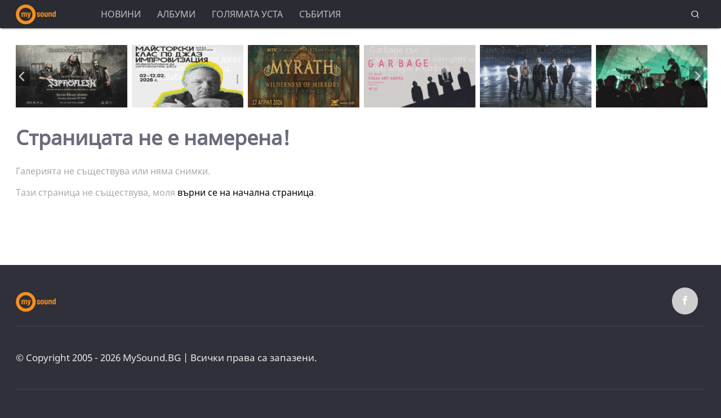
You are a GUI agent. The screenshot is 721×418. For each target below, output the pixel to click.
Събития (320, 14)
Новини (121, 14)
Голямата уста (247, 14)
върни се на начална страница (245, 192)
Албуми (176, 14)
